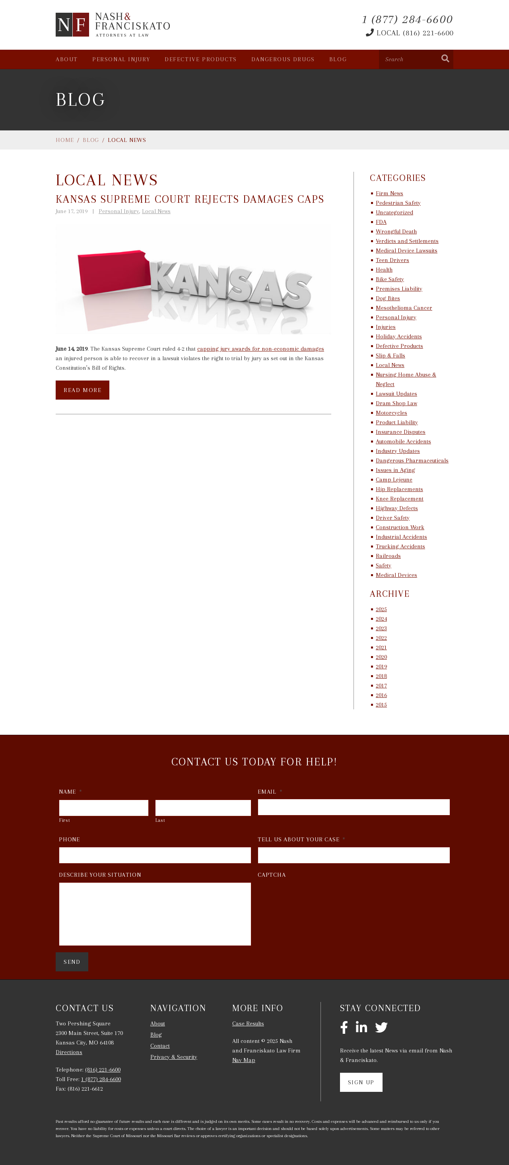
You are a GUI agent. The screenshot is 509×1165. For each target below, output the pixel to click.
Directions (69, 1052)
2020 (381, 656)
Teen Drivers (392, 260)
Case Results (248, 1023)
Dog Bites (388, 298)
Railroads (388, 555)
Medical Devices (396, 575)
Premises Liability (399, 288)
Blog (338, 59)
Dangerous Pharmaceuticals (412, 460)
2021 (381, 647)
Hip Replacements (399, 489)
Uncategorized (394, 212)
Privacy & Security (173, 1056)
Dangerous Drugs (283, 59)
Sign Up (361, 1082)
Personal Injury (121, 59)
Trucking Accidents (400, 546)
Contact (160, 1045)
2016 (381, 695)
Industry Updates (398, 450)
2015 (381, 704)
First (64, 820)
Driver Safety (393, 517)
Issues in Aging (395, 470)
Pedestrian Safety (398, 202)
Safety (383, 565)
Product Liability (397, 422)
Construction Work (400, 527)
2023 (381, 628)
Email (270, 791)
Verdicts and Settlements (407, 241)
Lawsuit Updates (396, 393)
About (67, 59)
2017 (381, 685)
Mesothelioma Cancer (404, 307)
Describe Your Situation (100, 874)
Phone (69, 839)
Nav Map (243, 1060)
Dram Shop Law (396, 403)
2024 (381, 618)
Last (160, 820)
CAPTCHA (272, 874)
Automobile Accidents (403, 441)
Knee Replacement (400, 498)
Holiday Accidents (399, 336)
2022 (381, 637)
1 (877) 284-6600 (101, 1079)
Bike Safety (390, 279)
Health (384, 269)
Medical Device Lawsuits (406, 250)
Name (70, 791)
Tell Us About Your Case (302, 839)
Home (65, 140)
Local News (156, 211)
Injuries (386, 326)
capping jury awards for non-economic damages (260, 348)
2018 (381, 676)
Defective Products (201, 59)
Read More (82, 390)
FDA (381, 221)
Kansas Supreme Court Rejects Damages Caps (190, 199)
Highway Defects (397, 508)
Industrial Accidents (401, 536)
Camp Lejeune (394, 479)
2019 (381, 666)
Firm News (389, 193)
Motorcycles (391, 412)
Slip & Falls (390, 355)
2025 (381, 609)
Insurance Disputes (400, 431)
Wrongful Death (396, 231)
